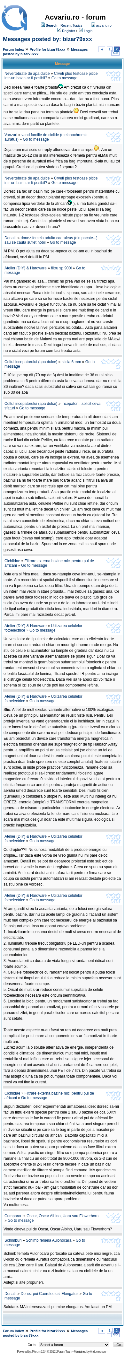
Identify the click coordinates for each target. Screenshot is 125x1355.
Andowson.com (99, 1351)
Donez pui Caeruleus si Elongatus (50, 1293)
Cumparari (13, 1216)
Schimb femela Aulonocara (49, 1240)
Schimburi (12, 1240)
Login (88, 31)
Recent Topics (71, 25)
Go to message (64, 78)
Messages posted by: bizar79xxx (47, 39)
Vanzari (10, 135)
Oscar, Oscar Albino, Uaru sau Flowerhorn (62, 1216)
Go (115, 53)
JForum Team (64, 1351)
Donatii (10, 238)
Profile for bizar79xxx (47, 49)
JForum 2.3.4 (38, 1351)
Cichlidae (12, 561)
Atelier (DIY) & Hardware (25, 268)
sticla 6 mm (71, 362)
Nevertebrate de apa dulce (27, 73)
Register (68, 31)
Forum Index (13, 49)
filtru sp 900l (61, 268)
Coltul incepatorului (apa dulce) (30, 362)
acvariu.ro (103, 25)
